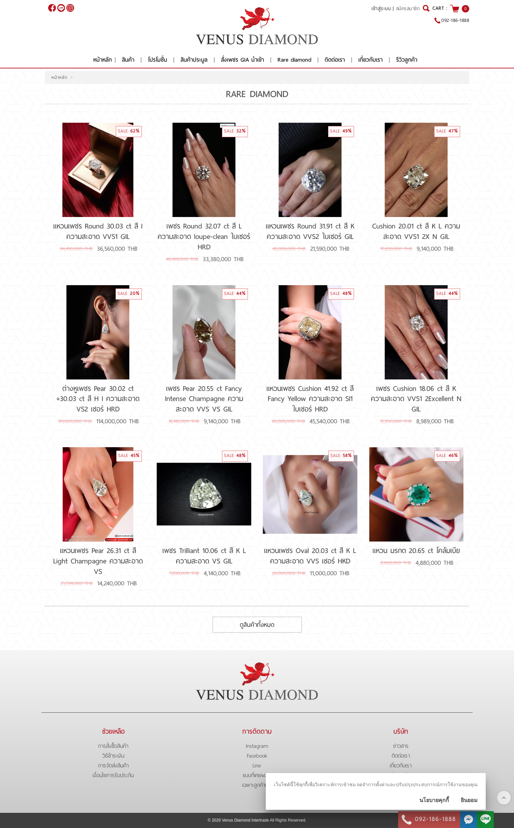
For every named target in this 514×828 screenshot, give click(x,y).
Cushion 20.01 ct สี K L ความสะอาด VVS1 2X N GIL (416, 231)
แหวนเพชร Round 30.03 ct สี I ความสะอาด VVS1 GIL (97, 231)
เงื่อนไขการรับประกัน (113, 775)
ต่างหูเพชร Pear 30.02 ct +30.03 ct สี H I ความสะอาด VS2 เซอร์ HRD (97, 399)
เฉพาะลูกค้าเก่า (256, 785)
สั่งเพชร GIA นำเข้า (242, 60)
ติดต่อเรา (335, 60)
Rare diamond (294, 60)
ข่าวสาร (401, 746)
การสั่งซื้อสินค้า (113, 746)
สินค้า (128, 60)
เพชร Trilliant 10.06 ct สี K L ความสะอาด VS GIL (204, 556)
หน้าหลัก (102, 60)
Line (257, 765)
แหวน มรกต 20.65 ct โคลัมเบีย (416, 551)
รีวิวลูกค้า (406, 60)
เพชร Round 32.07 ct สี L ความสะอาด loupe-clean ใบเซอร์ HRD (204, 236)
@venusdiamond (61, 8)
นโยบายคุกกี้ (434, 800)
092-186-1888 (455, 20)
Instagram (257, 746)
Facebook (257, 756)
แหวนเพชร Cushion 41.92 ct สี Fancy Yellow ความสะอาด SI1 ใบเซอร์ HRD (310, 399)
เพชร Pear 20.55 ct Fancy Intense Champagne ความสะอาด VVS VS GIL (204, 399)
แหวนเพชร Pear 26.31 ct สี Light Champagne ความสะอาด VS (98, 561)
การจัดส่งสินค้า (113, 765)
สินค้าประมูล (194, 60)
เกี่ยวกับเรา (370, 60)
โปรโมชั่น (157, 60)
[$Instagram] (70, 8)
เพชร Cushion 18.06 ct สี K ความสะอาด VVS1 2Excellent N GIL (416, 399)
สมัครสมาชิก (408, 8)
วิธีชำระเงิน (113, 756)
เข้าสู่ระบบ (381, 8)
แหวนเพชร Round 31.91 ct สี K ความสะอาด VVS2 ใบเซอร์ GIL (310, 231)
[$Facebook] (52, 8)
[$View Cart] (454, 8)
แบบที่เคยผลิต (257, 775)
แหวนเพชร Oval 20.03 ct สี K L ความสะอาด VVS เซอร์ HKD (310, 556)
